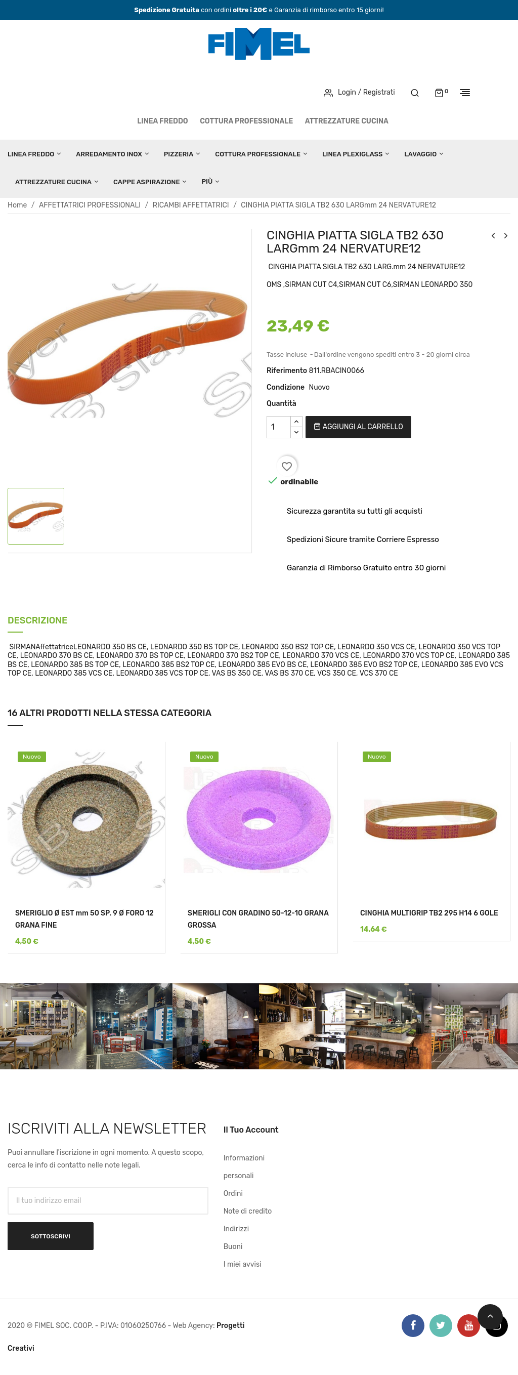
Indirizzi (236, 1229)
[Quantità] (279, 427)
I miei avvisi (243, 1264)
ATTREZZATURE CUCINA (346, 121)
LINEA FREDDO (162, 121)
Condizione (286, 387)
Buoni (233, 1246)
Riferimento (287, 370)
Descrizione (37, 621)
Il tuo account (251, 1130)
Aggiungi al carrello (358, 427)
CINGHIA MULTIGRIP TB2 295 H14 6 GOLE (429, 913)
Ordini (233, 1193)
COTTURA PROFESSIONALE (246, 121)
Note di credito (248, 1211)
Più (206, 181)
